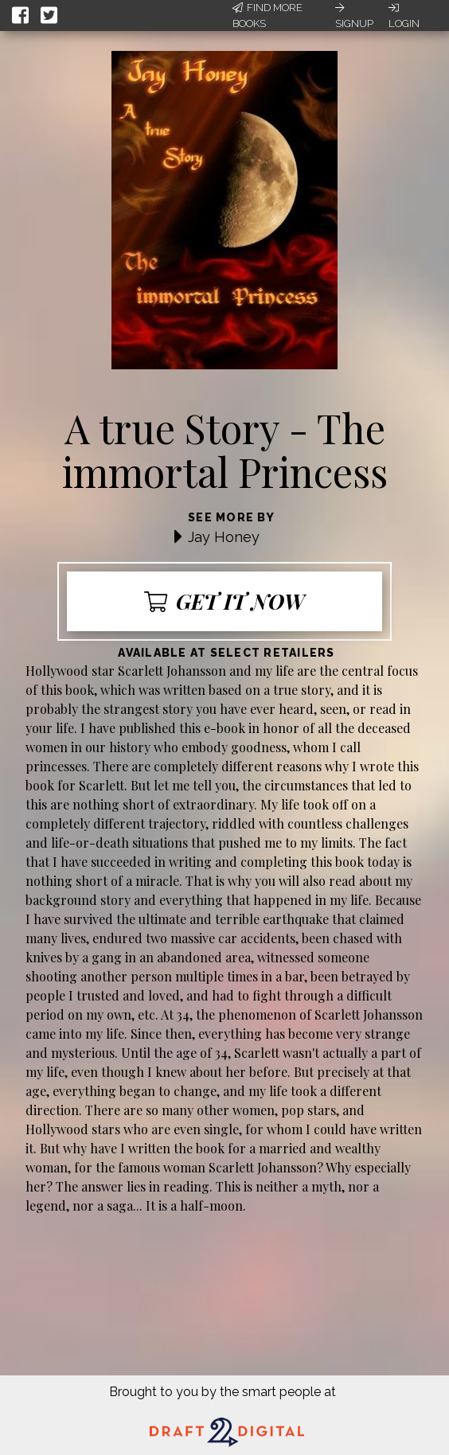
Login (404, 15)
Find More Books (267, 15)
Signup (354, 15)
